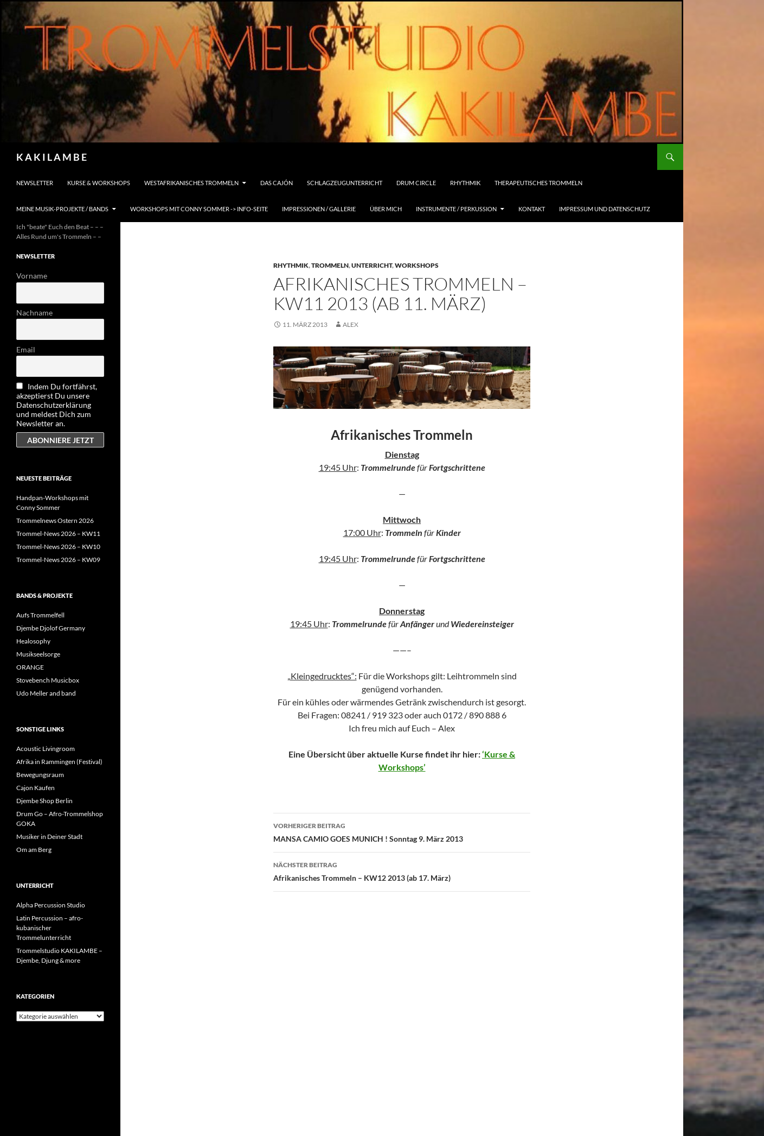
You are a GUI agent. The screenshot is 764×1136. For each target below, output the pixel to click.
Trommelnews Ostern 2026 (55, 520)
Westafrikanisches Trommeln (191, 182)
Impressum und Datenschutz (604, 208)
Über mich (386, 208)
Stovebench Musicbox (47, 680)
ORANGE (30, 667)
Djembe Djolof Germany (50, 628)
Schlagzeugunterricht (344, 182)
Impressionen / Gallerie (319, 208)
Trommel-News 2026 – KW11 (58, 533)
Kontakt (531, 208)
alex (350, 324)
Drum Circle (416, 182)
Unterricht (371, 265)
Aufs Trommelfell (40, 615)
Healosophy (33, 641)
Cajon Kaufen (35, 788)
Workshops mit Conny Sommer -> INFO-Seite (199, 208)
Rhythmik (465, 182)
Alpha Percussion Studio (50, 905)
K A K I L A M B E (51, 157)
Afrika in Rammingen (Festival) (59, 762)
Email (25, 349)
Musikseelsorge (38, 654)
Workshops (417, 265)
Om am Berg (34, 849)
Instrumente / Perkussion (456, 208)
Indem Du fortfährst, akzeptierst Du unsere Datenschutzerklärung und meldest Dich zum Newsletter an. (56, 405)
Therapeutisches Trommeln (538, 182)
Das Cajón (276, 182)
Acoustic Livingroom (45, 748)
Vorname (31, 275)
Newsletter (34, 182)
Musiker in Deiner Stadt (49, 836)
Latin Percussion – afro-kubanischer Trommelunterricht (49, 928)
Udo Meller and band (46, 693)
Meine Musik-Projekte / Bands (62, 208)
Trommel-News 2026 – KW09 (58, 560)
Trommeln (330, 265)
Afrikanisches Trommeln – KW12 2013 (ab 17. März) (401, 870)
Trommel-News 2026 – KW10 (58, 546)
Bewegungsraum (40, 775)
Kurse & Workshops (98, 182)
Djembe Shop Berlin (44, 801)
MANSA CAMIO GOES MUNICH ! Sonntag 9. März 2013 (401, 831)
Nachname (34, 312)
